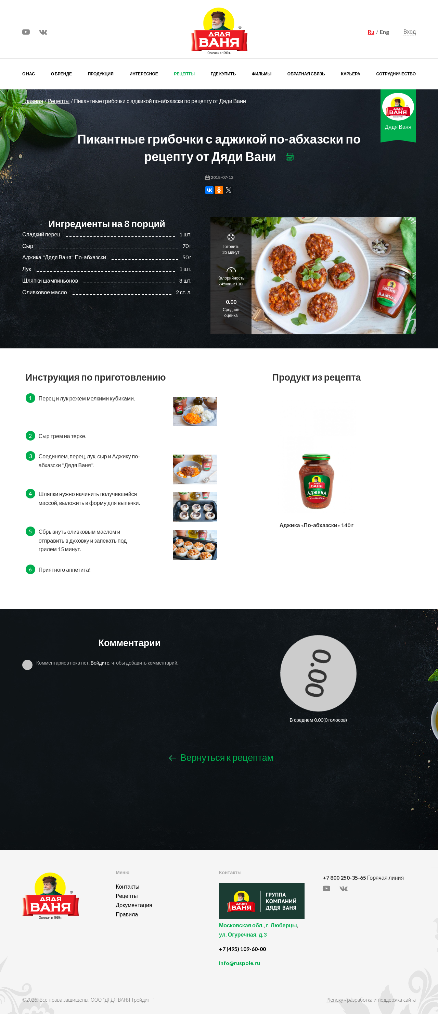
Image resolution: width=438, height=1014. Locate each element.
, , (269, 933)
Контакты (127, 886)
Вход (409, 31)
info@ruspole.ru (239, 963)
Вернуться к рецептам (221, 757)
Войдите (100, 663)
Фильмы (261, 73)
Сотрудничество (396, 73)
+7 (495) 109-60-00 (242, 948)
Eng (384, 31)
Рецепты (184, 73)
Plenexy (334, 1000)
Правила (127, 914)
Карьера (350, 73)
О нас (28, 73)
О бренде (61, 73)
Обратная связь (306, 73)
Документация (134, 905)
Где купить (223, 73)
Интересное (144, 73)
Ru (371, 31)
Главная (32, 101)
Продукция (101, 73)
